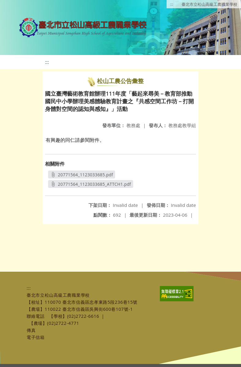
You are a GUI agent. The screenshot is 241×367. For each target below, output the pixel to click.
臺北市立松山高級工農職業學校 (209, 4)
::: (171, 4)
